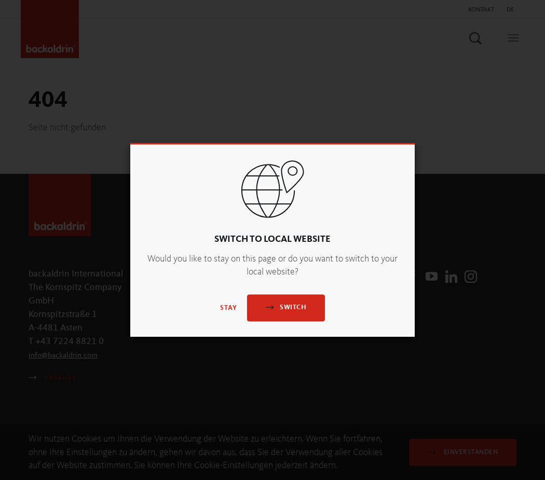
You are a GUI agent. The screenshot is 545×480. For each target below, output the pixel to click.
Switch (286, 307)
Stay (228, 308)
